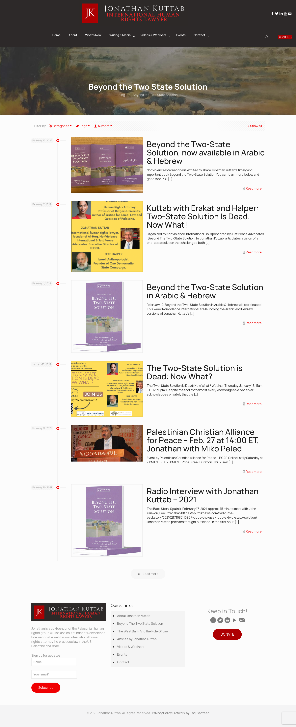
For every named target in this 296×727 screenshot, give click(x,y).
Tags (83, 126)
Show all (254, 126)
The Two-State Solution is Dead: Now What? (195, 372)
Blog (122, 95)
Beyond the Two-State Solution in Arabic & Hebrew (205, 291)
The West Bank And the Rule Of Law (142, 631)
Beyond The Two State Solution (140, 623)
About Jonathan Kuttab (133, 616)
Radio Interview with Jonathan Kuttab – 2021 (202, 495)
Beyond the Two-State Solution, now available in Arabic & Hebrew (206, 152)
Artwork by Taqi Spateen (191, 713)
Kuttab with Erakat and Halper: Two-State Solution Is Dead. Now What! (203, 216)
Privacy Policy (162, 713)
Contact (123, 662)
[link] (121, 45)
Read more (254, 188)
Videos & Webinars (131, 647)
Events (122, 654)
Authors (103, 126)
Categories (60, 126)
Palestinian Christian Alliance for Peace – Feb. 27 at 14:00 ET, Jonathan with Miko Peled (203, 440)
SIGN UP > (285, 37)
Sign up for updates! (54, 659)
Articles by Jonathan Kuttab (137, 639)
